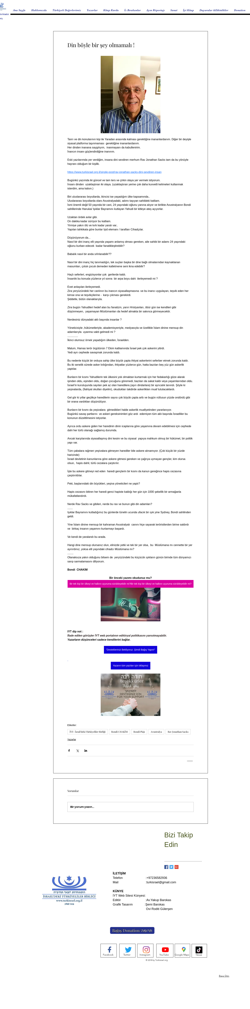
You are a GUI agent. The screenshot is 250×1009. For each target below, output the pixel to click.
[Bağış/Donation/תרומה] (132, 930)
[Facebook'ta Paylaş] (69, 750)
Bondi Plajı (139, 731)
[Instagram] (145, 954)
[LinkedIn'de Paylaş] (85, 750)
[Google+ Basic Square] (176, 867)
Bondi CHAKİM (119, 731)
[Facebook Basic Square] (166, 867)
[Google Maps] (182, 954)
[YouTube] (164, 954)
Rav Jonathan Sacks (178, 731)
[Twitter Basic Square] (171, 867)
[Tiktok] (199, 955)
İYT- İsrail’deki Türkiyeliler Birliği (87, 731)
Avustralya (156, 731)
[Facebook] (108, 954)
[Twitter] (127, 954)
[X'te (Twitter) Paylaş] (77, 750)
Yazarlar (71, 739)
